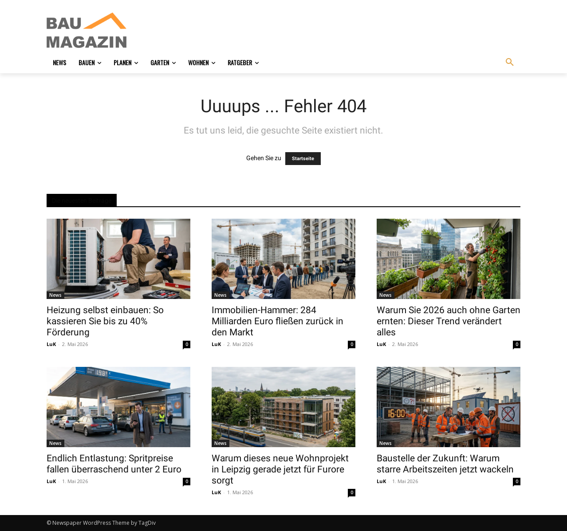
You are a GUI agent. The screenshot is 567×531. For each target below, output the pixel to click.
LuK (51, 344)
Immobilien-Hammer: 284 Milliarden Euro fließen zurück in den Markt (277, 321)
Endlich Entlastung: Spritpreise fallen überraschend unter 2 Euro (114, 464)
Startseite (303, 158)
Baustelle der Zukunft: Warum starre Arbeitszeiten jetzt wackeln (445, 464)
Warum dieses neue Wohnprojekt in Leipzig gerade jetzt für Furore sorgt (280, 469)
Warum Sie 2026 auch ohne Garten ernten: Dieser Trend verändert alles (448, 321)
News (55, 295)
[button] (509, 62)
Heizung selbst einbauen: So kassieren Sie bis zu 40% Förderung (105, 321)
